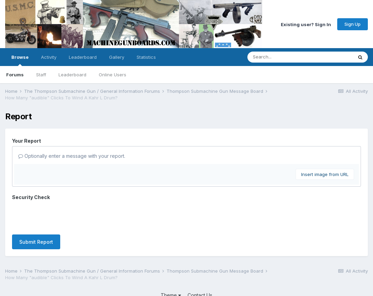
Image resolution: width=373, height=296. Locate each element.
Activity (48, 57)
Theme (171, 271)
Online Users (112, 74)
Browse (20, 60)
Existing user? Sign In (306, 24)
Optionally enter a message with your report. (71, 156)
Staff (41, 74)
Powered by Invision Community (186, 285)
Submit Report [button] (36, 215)
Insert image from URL (325, 174)
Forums (15, 74)
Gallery (116, 57)
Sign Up (352, 24)
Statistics (146, 57)
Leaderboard (72, 74)
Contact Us (200, 271)
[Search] (281, 57)
